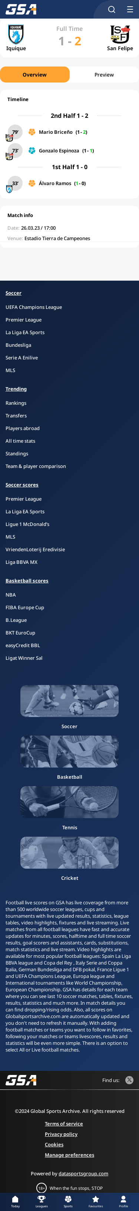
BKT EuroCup (20, 632)
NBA (11, 594)
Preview (104, 74)
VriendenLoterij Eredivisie (35, 549)
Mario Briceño (56, 132)
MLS (10, 370)
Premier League (24, 319)
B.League (16, 620)
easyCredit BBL (23, 645)
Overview (35, 74)
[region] (69, 75)
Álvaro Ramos (55, 183)
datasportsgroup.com (83, 1173)
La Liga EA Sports (25, 332)
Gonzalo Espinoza (59, 150)
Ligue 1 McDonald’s (27, 524)
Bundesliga (18, 345)
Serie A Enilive (22, 357)
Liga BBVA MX (21, 562)
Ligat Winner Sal (24, 658)
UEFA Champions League (34, 307)
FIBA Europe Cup (25, 607)
